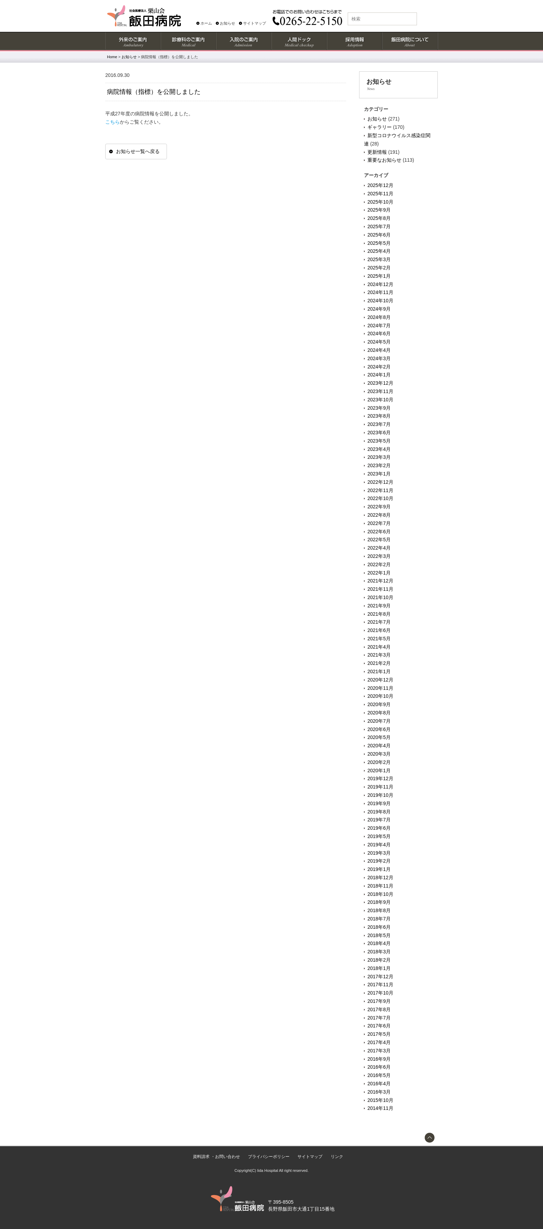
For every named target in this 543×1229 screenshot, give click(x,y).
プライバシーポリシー (269, 1156)
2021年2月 (379, 663)
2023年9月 (379, 408)
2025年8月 (379, 218)
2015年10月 (380, 1100)
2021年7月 (379, 622)
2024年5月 (379, 342)
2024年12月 (380, 284)
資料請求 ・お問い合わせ (216, 1156)
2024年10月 (380, 300)
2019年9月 (379, 803)
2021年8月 (379, 614)
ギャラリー (379, 127)
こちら (112, 122)
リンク (337, 1156)
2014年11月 (380, 1108)
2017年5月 (379, 1034)
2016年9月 (379, 1059)
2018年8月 (379, 910)
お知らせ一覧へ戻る (138, 151)
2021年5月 (379, 638)
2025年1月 (379, 276)
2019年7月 (379, 819)
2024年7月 (379, 325)
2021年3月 (379, 655)
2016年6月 (379, 1067)
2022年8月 (379, 515)
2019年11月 (380, 787)
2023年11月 (380, 391)
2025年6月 (379, 235)
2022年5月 (379, 539)
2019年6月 (379, 828)
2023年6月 (379, 432)
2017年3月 (379, 1050)
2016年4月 (379, 1083)
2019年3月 (379, 853)
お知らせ (227, 23)
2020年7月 (379, 721)
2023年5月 (379, 441)
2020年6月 (379, 729)
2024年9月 (379, 309)
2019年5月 (379, 836)
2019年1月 (379, 869)
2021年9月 (379, 605)
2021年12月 (380, 581)
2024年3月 (379, 358)
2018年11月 (380, 886)
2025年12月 (380, 185)
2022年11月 (380, 490)
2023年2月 (379, 465)
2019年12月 (380, 778)
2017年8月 (379, 1009)
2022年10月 (380, 498)
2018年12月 (380, 877)
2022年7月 (379, 523)
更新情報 (377, 152)
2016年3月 (379, 1092)
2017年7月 (379, 1018)
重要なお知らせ (384, 160)
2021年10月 (380, 597)
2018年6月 (379, 927)
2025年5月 (379, 243)
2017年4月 (379, 1042)
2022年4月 (379, 548)
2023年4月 (379, 449)
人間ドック (299, 41)
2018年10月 (380, 894)
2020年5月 (379, 737)
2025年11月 (380, 193)
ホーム (206, 23)
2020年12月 (380, 680)
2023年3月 (379, 457)
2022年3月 (379, 556)
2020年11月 (380, 688)
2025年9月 (379, 210)
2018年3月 (379, 951)
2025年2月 (379, 267)
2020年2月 (379, 762)
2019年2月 (379, 861)
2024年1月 (379, 374)
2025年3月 (379, 259)
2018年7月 (379, 918)
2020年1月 (379, 770)
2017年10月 (380, 993)
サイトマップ (254, 23)
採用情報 (354, 41)
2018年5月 (379, 935)
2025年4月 (379, 251)
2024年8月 (379, 317)
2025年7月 (379, 226)
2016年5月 (379, 1075)
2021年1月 (379, 671)
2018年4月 (379, 943)
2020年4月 (379, 745)
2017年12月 (380, 976)
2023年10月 (380, 399)
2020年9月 (379, 704)
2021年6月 (379, 630)
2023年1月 (379, 474)
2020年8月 (379, 712)
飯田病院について (410, 41)
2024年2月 (379, 366)
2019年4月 (379, 844)
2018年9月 (379, 902)
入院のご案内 (243, 41)
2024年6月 (379, 333)
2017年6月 (379, 1025)
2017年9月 (379, 1001)
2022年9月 (379, 506)
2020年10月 (380, 696)
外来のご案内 (132, 41)
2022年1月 (379, 573)
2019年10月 (380, 795)
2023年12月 (380, 383)
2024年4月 (379, 350)
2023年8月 (379, 416)
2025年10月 (380, 202)
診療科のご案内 (188, 41)
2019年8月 (379, 811)
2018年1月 (379, 968)
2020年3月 (379, 754)
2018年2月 (379, 960)
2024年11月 (380, 292)
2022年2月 (379, 564)
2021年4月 (379, 647)
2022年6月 (379, 531)
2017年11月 (380, 984)
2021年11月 (380, 589)
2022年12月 (380, 482)
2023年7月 (379, 424)
